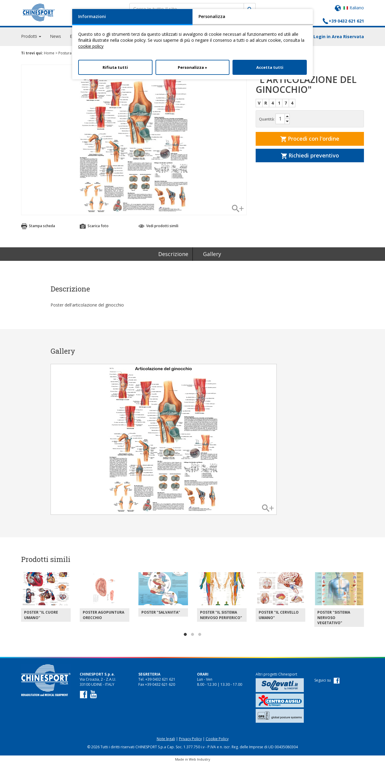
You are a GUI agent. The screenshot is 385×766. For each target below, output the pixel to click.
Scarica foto (94, 228)
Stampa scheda (38, 228)
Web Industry (199, 762)
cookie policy (90, 46)
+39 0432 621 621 (346, 21)
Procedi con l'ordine (309, 141)
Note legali (166, 741)
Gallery (212, 256)
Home (49, 55)
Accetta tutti (269, 67)
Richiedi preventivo (310, 158)
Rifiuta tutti (115, 67)
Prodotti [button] (31, 39)
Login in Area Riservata (338, 39)
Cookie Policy (217, 741)
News (55, 39)
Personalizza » (192, 67)
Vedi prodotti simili (158, 228)
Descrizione (173, 256)
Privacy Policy (190, 741)
